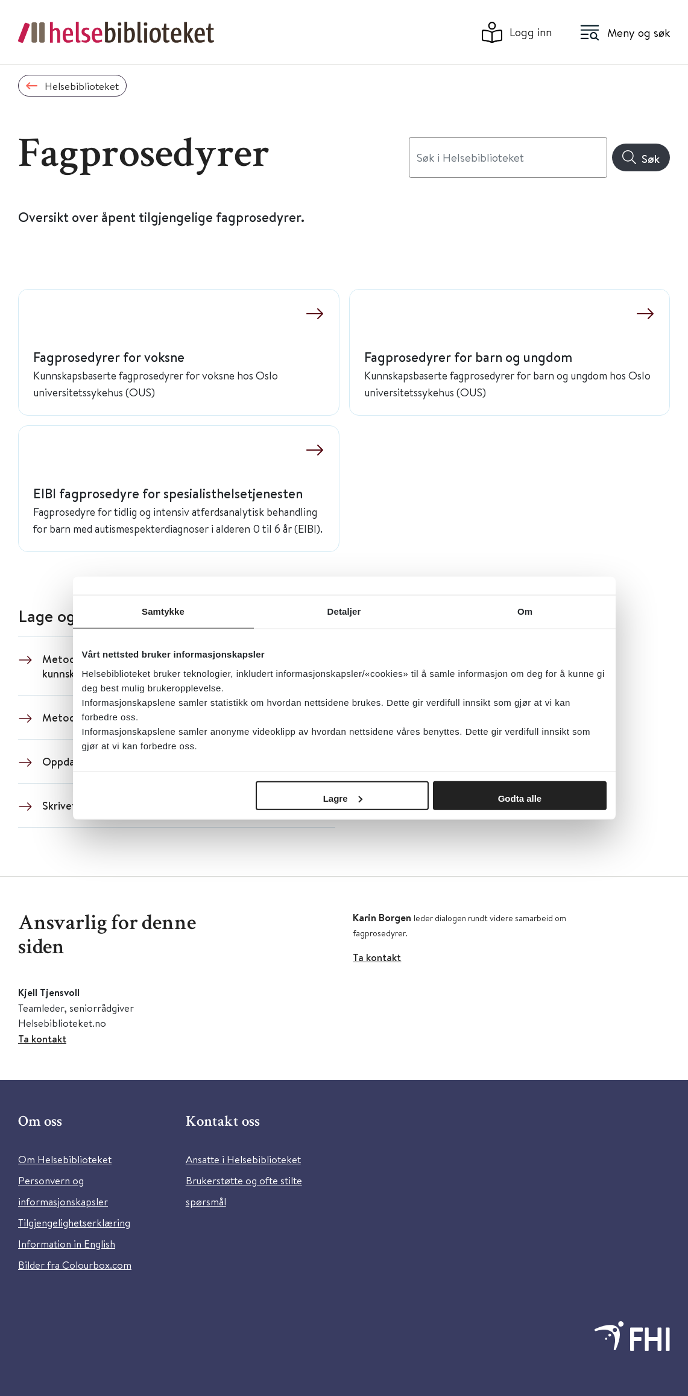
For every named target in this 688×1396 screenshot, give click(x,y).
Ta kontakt (42, 1038)
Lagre (342, 798)
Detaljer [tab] (344, 611)
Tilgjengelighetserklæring (74, 1222)
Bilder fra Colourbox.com (74, 1265)
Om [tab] (524, 611)
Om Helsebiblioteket (65, 1159)
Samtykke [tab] (163, 611)
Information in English (66, 1244)
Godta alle (520, 798)
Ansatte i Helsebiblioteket (243, 1159)
